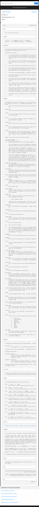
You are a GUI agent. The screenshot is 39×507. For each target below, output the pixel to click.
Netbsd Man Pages (6, 11)
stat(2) (10, 335)
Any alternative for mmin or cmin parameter (9, 502)
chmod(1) (26, 279)
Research (34, 11)
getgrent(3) (33, 425)
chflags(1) (7, 425)
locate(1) (17, 425)
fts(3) (29, 425)
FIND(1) (4, 25)
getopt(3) (35, 475)
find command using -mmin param (8, 490)
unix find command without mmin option (9, 496)
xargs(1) (21, 425)
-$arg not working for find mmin (7, 499)
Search (36, 3)
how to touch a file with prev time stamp (9, 493)
